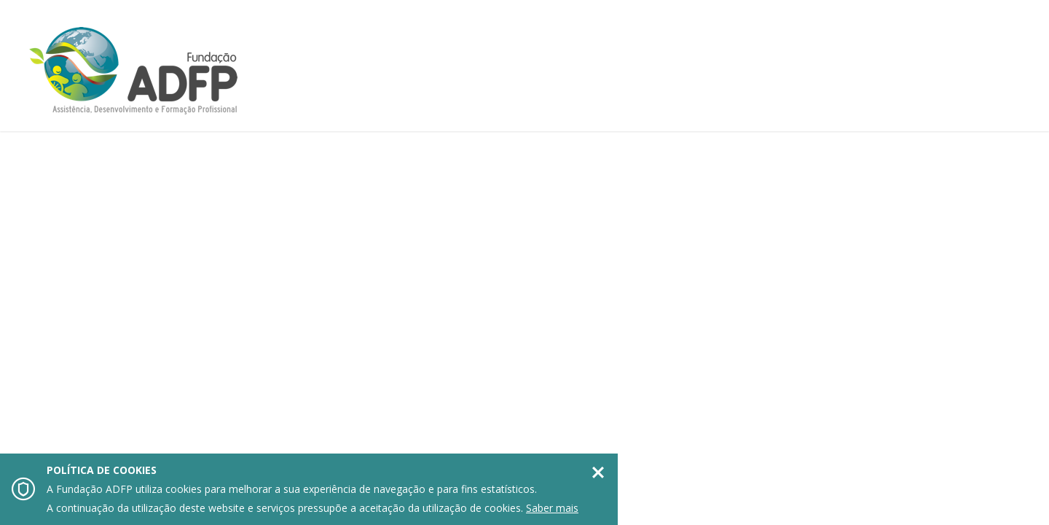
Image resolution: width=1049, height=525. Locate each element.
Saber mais (552, 508)
